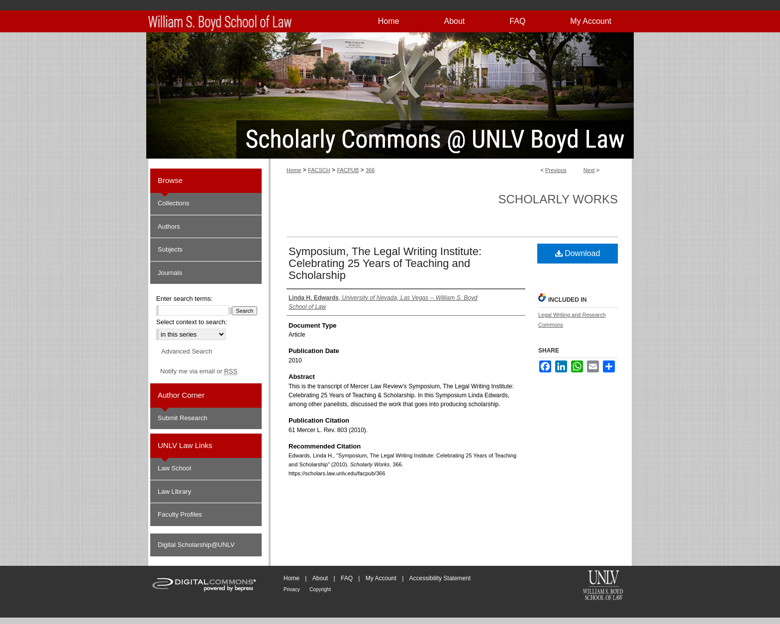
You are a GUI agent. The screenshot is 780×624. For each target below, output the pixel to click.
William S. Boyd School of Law (603, 586)
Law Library (174, 491)
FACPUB (348, 170)
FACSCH (319, 170)
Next (589, 170)
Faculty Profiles (180, 514)
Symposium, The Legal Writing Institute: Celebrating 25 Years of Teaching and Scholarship (385, 263)
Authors (169, 226)
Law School (174, 468)
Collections (174, 203)
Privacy (292, 589)
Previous (556, 170)
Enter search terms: (184, 298)
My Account (381, 578)
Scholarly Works (558, 199)
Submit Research (182, 418)
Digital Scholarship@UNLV (196, 544)
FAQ (347, 578)
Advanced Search (186, 351)
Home (294, 170)
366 (370, 170)
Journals (170, 272)
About (320, 578)
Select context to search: (191, 322)
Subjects (170, 249)
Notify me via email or (198, 371)
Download (577, 253)
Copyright (320, 589)
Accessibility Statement (440, 578)
